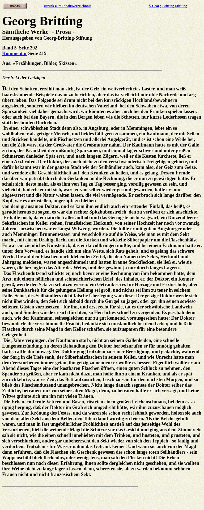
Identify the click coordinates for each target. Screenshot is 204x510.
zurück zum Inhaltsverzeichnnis (67, 6)
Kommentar (14, 53)
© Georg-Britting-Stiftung (167, 6)
